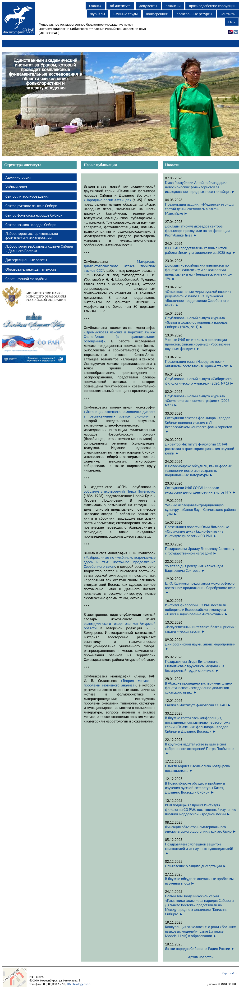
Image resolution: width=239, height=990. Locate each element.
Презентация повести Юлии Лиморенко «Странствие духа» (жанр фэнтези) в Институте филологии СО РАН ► (197, 531)
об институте (120, 6)
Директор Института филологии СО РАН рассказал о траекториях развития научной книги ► (199, 448)
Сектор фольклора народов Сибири (33, 215)
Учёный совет (16, 187)
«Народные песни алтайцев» (107, 200)
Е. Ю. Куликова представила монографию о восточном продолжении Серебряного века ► (200, 588)
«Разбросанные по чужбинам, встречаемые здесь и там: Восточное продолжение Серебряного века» (120, 562)
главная (95, 6)
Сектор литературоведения (27, 196)
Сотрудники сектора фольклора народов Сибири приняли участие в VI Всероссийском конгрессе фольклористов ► (198, 425)
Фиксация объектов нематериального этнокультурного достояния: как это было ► (200, 829)
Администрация (18, 177)
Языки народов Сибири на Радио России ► (200, 948)
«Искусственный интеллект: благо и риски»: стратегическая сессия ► (200, 629)
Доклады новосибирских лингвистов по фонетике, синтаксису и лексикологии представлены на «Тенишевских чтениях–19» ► (198, 272)
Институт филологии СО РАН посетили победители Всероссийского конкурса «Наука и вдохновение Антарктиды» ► (196, 609)
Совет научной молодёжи (26, 279)
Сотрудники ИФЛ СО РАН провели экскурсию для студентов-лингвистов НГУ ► (200, 490)
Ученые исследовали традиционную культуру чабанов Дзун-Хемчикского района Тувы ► (200, 509)
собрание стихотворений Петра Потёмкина (120, 491)
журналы (97, 14)
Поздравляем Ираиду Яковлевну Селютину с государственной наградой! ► (199, 550)
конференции (157, 14)
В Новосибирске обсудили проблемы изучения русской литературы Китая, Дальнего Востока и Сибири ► (195, 788)
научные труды (125, 14)
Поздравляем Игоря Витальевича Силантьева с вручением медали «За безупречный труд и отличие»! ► (194, 666)
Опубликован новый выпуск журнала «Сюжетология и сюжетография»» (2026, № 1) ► (197, 400)
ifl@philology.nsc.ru (79, 984)
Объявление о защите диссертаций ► (195, 866)
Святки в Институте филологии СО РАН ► (198, 705)
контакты (228, 14)
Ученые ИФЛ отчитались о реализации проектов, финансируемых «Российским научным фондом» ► (197, 344)
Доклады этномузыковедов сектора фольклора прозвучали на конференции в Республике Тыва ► (198, 230)
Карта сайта (229, 973)
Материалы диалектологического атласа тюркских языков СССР (120, 266)
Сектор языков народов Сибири (30, 225)
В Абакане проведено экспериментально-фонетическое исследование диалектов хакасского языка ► (198, 688)
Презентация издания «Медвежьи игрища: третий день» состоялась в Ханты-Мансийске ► (199, 209)
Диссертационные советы (26, 260)
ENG (231, 22)
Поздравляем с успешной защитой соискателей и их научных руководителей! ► (199, 848)
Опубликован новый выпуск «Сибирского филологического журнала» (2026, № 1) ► (199, 381)
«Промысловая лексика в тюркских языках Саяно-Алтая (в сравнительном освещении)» (120, 336)
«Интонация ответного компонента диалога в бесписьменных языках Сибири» (120, 413)
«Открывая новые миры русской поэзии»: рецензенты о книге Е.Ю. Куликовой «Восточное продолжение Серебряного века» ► (198, 298)
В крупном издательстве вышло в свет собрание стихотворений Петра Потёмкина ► (199, 748)
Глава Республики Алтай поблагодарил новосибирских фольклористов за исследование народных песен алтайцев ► (200, 187)
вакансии (173, 6)
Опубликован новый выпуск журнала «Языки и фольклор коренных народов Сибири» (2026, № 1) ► (196, 322)
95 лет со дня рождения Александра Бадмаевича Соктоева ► (194, 568)
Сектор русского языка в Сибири (31, 206)
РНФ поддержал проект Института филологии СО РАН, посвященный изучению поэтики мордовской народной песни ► (200, 809)
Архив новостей (201, 957)
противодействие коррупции (212, 6)
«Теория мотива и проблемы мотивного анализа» (120, 682)
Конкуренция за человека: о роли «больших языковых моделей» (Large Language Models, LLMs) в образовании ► (200, 931)
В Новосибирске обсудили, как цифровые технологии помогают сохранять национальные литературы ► (198, 470)
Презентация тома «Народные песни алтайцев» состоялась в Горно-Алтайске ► (199, 363)
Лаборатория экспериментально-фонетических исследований (32, 235)
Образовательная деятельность (30, 269)
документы (148, 6)
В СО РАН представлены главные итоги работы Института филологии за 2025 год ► (200, 250)
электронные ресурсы (194, 14)
